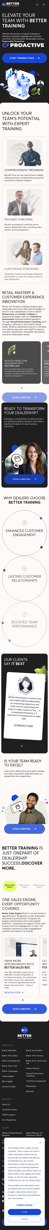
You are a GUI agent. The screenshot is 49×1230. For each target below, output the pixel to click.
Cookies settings (24, 1205)
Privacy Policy (34, 1180)
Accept (24, 1212)
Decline (24, 1219)
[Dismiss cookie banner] (40, 1143)
